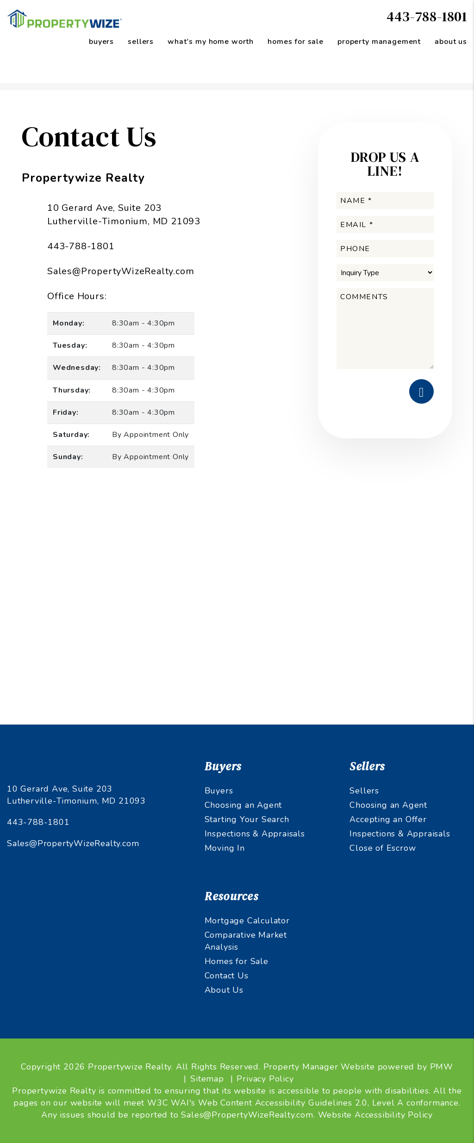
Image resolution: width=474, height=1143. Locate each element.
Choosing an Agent (243, 805)
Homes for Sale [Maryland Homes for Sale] (296, 42)
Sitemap (207, 1078)
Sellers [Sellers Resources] (141, 42)
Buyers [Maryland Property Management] (101, 42)
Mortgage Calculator (247, 920)
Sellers (364, 790)
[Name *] (385, 200)
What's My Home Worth (211, 42)
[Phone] (385, 248)
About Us (451, 42)
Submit (421, 391)
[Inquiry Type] (385, 272)
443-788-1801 (427, 16)
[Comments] (385, 328)
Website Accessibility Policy (375, 1114)
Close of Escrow (382, 848)
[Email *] (385, 224)
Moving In (225, 848)
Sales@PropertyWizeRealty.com (120, 271)
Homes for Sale (236, 961)
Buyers (219, 790)
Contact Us (227, 975)
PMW (441, 1066)
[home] (65, 18)
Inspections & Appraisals (255, 833)
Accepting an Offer (387, 819)
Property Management (379, 42)
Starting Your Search (247, 819)
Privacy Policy (265, 1078)
